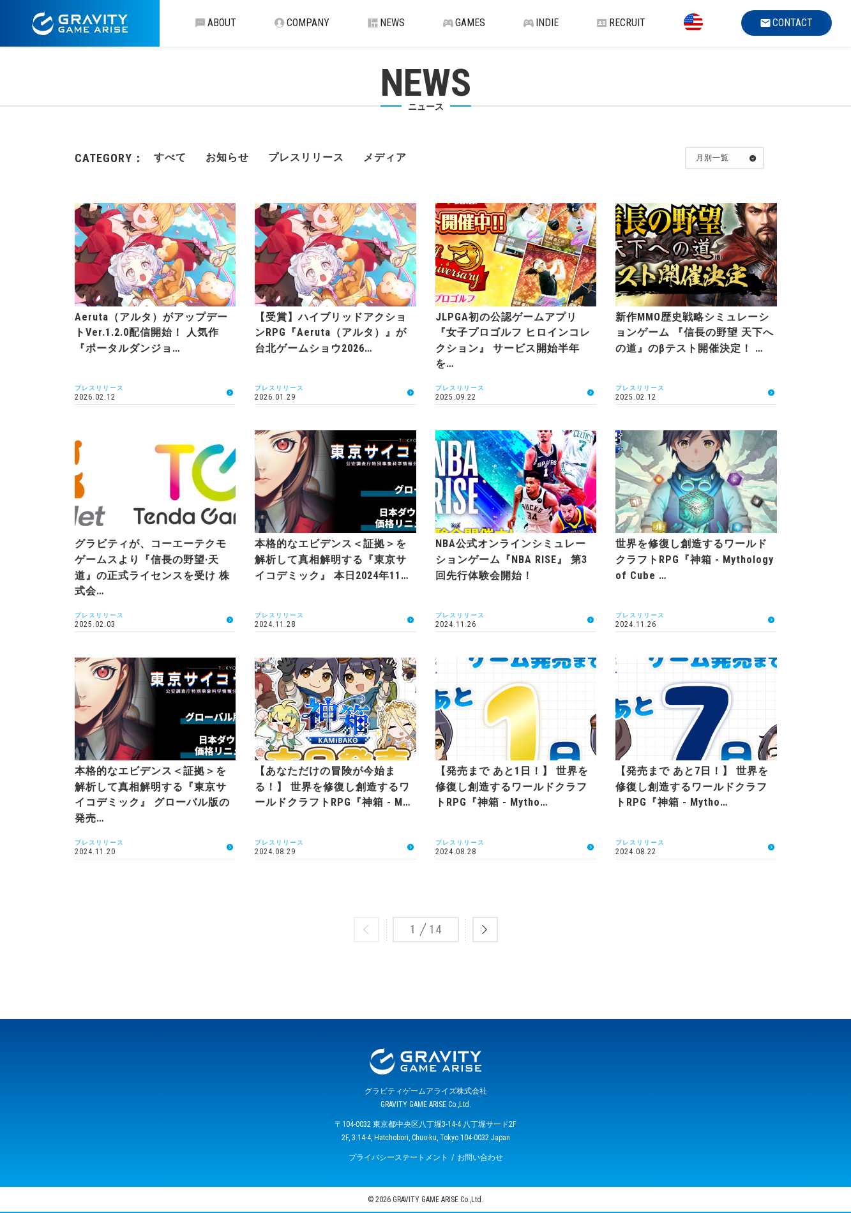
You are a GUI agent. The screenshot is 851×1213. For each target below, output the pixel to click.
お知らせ (227, 157)
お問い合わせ (480, 1157)
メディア (385, 157)
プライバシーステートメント (398, 1157)
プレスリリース (306, 157)
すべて (170, 157)
